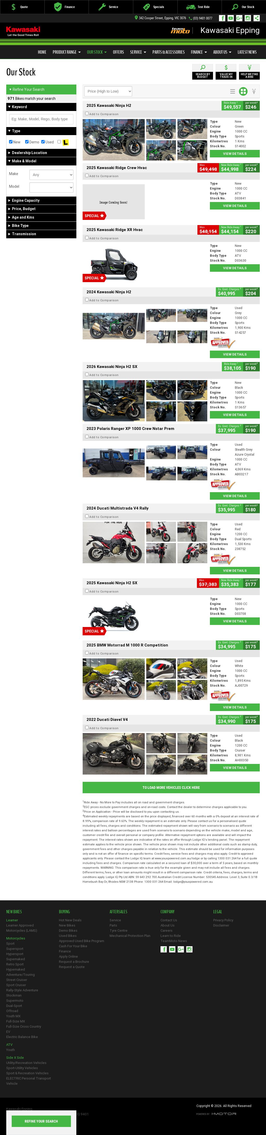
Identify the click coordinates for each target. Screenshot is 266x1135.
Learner (12, 920)
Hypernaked (15, 969)
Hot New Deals (70, 920)
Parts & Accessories (168, 52)
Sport (10, 943)
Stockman (14, 995)
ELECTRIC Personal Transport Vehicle (28, 1081)
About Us (222, 52)
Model (14, 186)
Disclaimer (221, 925)
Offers (118, 52)
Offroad (12, 1011)
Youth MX (13, 1016)
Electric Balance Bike (22, 1037)
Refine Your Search (26, 89)
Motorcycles (15, 938)
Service (138, 52)
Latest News (247, 52)
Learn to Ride (171, 936)
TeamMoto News (174, 941)
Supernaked (15, 959)
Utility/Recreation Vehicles (26, 1063)
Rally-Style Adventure (22, 990)
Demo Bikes (68, 930)
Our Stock (97, 52)
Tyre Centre (119, 930)
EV (8, 1031)
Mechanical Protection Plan (130, 936)
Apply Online (68, 956)
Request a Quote (72, 967)
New (15, 142)
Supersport (14, 948)
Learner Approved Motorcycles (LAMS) (21, 928)
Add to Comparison (104, 114)
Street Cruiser (16, 980)
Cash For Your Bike (73, 946)
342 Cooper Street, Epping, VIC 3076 (160, 18)
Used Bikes (68, 936)
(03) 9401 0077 (202, 18)
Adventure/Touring (20, 974)
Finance (199, 52)
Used (47, 142)
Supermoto (14, 1000)
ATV (9, 1044)
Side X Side (15, 1057)
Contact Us (169, 920)
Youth (10, 1050)
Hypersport (14, 954)
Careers (166, 930)
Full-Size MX (15, 1021)
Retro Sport (15, 964)
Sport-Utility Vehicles (22, 1068)
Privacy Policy (223, 920)
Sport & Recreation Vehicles (27, 1073)
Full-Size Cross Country (23, 1026)
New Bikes (67, 925)
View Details (235, 153)
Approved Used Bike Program (81, 941)
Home (42, 52)
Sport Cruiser (16, 985)
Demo (32, 142)
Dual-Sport (14, 1006)
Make (13, 173)
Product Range (67, 52)
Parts (113, 925)
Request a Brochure (74, 961)
